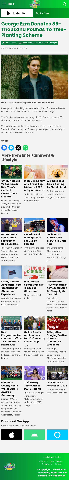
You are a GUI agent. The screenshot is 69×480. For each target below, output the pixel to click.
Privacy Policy (56, 461)
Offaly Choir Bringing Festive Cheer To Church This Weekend (57, 331)
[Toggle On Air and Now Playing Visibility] (52, 13)
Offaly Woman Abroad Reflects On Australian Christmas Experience (11, 280)
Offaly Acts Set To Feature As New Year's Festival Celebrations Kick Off (11, 181)
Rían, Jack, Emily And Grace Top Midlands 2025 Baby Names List (34, 178)
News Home (11, 43)
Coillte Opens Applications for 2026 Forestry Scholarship (34, 329)
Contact (58, 464)
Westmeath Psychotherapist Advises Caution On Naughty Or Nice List (57, 280)
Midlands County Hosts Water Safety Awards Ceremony (11, 381)
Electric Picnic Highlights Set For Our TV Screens (34, 232)
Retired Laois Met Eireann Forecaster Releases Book (11, 232)
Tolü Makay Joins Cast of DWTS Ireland (34, 378)
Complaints (47, 464)
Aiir (63, 475)
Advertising (43, 461)
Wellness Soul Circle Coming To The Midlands (57, 177)
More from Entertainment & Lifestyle (39, 43)
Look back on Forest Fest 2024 (57, 376)
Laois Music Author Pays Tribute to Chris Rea (57, 232)
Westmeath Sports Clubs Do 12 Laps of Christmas (34, 279)
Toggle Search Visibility (65, 4)
